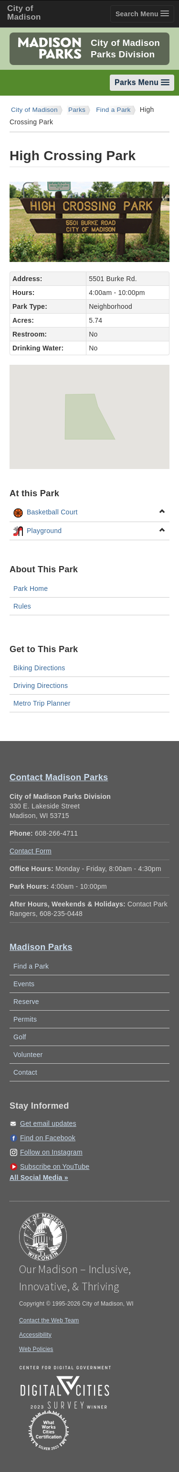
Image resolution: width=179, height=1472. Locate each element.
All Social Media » (39, 1177)
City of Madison (34, 109)
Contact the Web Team (49, 1320)
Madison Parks (41, 947)
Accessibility (35, 1334)
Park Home (30, 588)
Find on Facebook (47, 1138)
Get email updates (48, 1123)
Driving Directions (40, 685)
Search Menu (142, 14)
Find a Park (113, 109)
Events (23, 984)
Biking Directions (39, 668)
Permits (25, 1019)
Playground (89, 531)
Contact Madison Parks (59, 777)
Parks (76, 109)
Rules (22, 606)
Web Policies (36, 1349)
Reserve (26, 1001)
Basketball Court (89, 512)
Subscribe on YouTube (54, 1166)
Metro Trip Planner (42, 703)
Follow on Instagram (51, 1152)
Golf (19, 1037)
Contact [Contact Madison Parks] (25, 1072)
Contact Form (31, 851)
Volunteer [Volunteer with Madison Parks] (27, 1054)
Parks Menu (142, 82)
